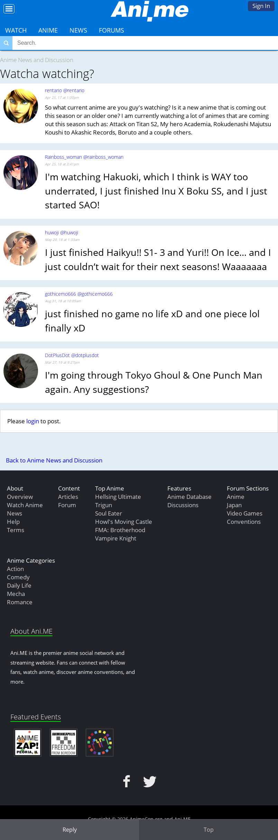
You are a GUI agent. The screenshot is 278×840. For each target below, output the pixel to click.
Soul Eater (108, 513)
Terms (15, 530)
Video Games (244, 513)
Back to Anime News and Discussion (54, 460)
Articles (68, 497)
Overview (20, 497)
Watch (16, 30)
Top (209, 829)
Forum (67, 505)
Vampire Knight (115, 538)
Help (13, 522)
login (32, 421)
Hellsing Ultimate (118, 497)
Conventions (244, 522)
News (78, 30)
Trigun (103, 505)
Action (15, 569)
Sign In (261, 6)
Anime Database (189, 497)
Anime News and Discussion (36, 60)
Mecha (16, 594)
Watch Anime (25, 505)
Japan (234, 505)
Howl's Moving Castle (123, 522)
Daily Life (19, 585)
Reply (70, 829)
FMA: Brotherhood (120, 530)
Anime (48, 30)
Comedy (18, 577)
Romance (20, 602)
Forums (111, 30)
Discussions (182, 505)
